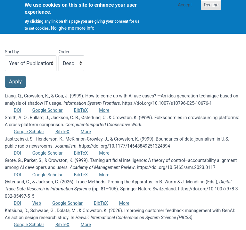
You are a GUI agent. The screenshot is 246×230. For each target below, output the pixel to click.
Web (36, 203)
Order (64, 51)
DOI (17, 110)
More (104, 110)
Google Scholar (47, 110)
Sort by (12, 51)
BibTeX (81, 110)
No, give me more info (72, 24)
